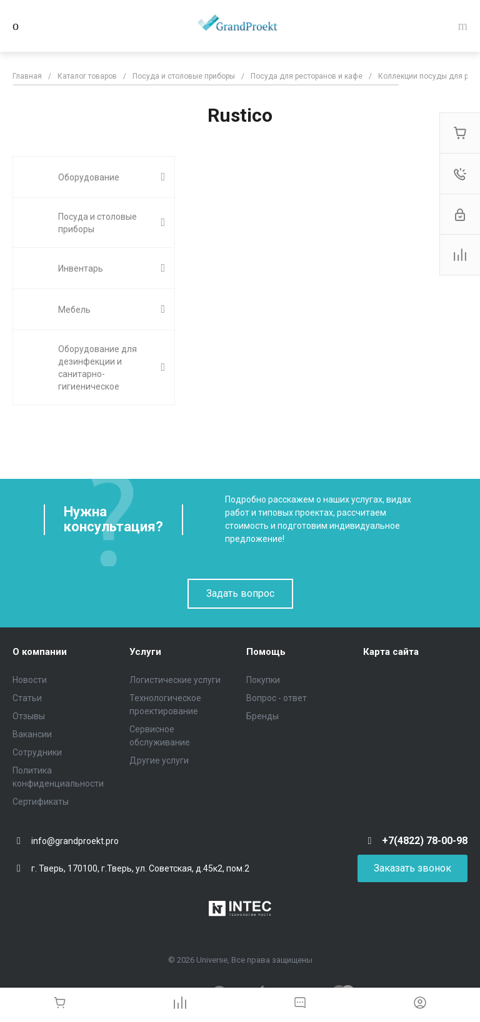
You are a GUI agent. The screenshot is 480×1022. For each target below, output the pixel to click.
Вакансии (32, 734)
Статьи (27, 698)
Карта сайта (391, 651)
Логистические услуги (175, 680)
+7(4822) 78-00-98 (425, 841)
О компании (39, 651)
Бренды (262, 716)
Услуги (145, 651)
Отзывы (28, 716)
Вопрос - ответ (276, 698)
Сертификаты (40, 802)
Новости (29, 680)
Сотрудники (37, 752)
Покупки (263, 680)
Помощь (266, 651)
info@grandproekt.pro (75, 841)
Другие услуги (159, 760)
